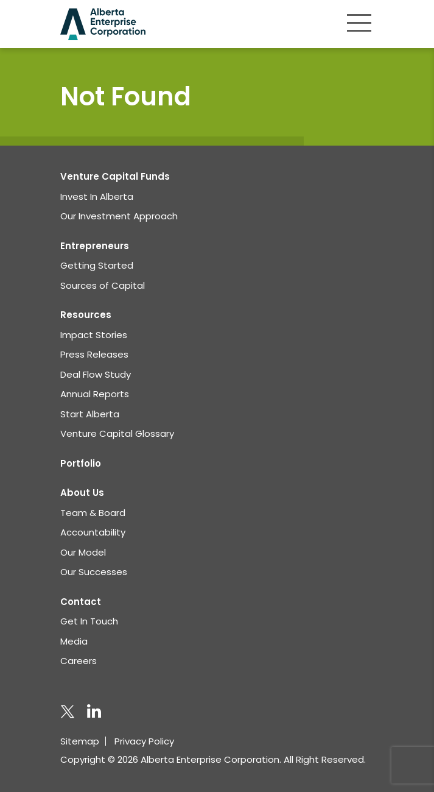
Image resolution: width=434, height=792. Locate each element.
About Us (82, 492)
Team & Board (92, 512)
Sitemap (79, 741)
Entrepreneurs (94, 245)
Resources (85, 314)
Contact (80, 601)
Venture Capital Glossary (117, 433)
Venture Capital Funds (115, 176)
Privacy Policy (144, 741)
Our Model (83, 552)
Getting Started (96, 265)
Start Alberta (89, 414)
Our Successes (93, 571)
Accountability (92, 532)
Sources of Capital (102, 285)
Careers (78, 660)
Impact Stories (93, 334)
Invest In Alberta (96, 196)
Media (74, 641)
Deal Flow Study (95, 374)
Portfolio (80, 463)
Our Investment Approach (119, 216)
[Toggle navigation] (359, 22)
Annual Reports (94, 393)
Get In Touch (89, 621)
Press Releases (94, 354)
